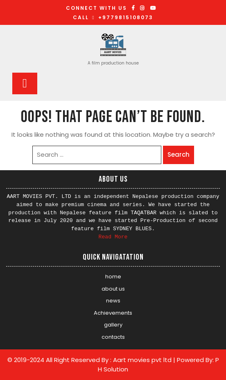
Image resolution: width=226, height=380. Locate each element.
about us (113, 289)
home (113, 276)
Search (178, 154)
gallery (113, 325)
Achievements (113, 313)
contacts (113, 337)
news (113, 300)
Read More (113, 237)
